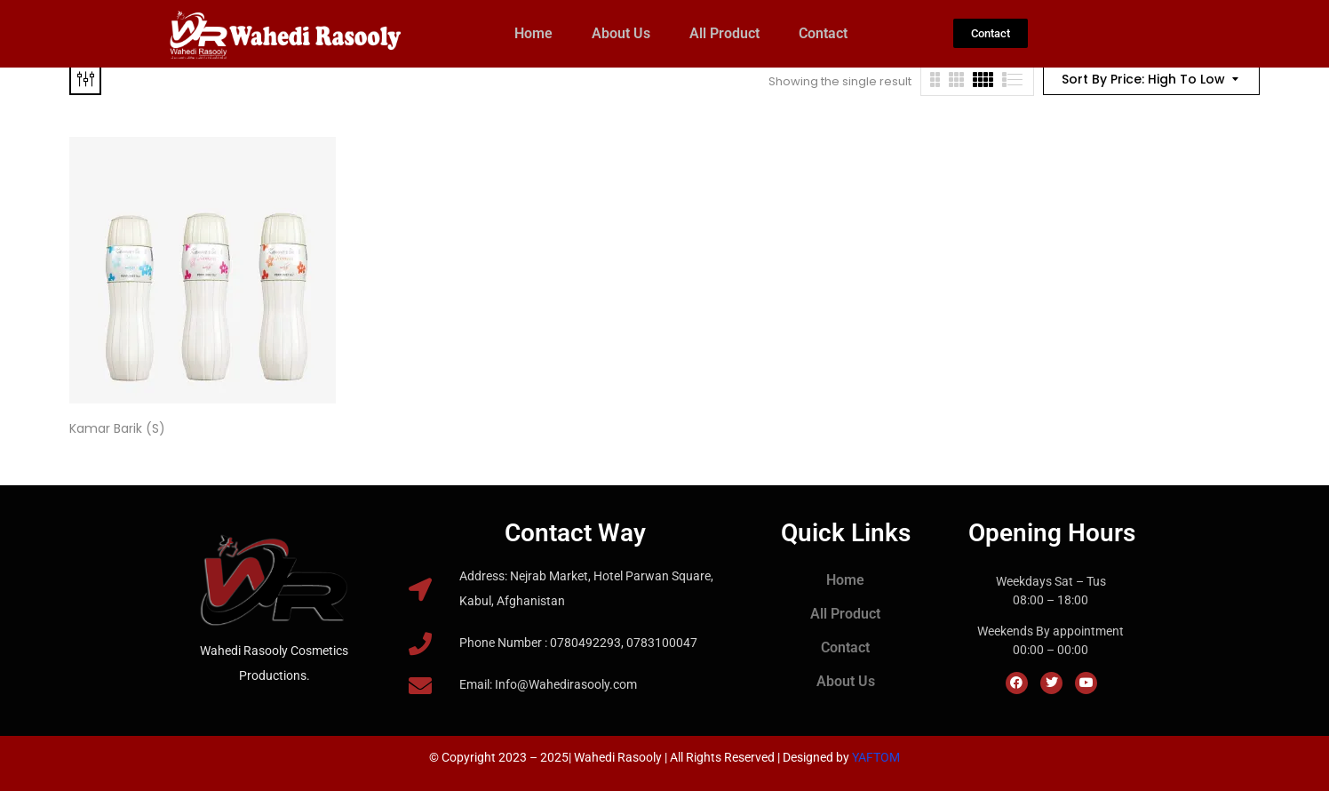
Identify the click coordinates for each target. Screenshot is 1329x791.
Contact (823, 33)
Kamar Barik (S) (117, 428)
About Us (621, 33)
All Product (724, 33)
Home (533, 33)
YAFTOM (876, 757)
